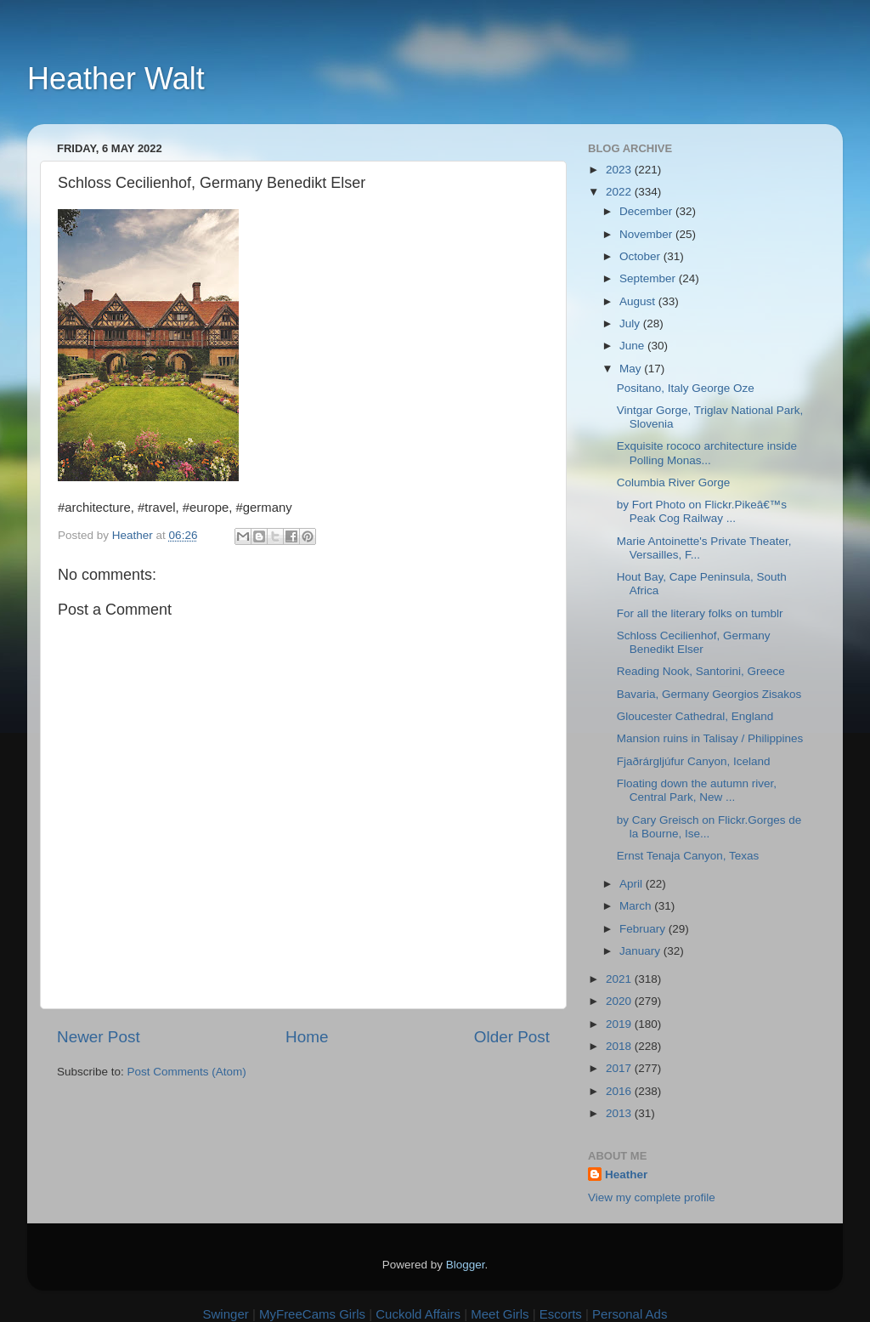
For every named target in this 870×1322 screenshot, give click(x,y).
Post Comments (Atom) (186, 1071)
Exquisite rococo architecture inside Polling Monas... (707, 453)
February (644, 928)
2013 (620, 1113)
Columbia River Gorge (674, 482)
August (638, 301)
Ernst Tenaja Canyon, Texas (688, 855)
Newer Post (98, 1037)
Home (306, 1037)
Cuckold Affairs (418, 1314)
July (631, 323)
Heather (626, 1174)
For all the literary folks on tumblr (700, 613)
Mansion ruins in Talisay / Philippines (710, 738)
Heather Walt (116, 78)
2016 (620, 1091)
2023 (620, 169)
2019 (620, 1024)
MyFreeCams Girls (312, 1314)
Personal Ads (629, 1314)
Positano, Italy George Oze (685, 388)
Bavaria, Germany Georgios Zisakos (709, 694)
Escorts (561, 1314)
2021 (620, 979)
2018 (620, 1046)
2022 (620, 191)
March (636, 905)
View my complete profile (651, 1197)
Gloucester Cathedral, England (695, 716)
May (631, 368)
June (633, 345)
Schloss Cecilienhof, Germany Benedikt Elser (694, 642)
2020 (620, 1001)
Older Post (512, 1037)
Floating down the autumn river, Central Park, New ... (697, 790)
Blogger (465, 1264)
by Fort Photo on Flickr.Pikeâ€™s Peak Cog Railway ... (702, 511)
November (647, 234)
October (641, 256)
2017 (620, 1068)
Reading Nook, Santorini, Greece (701, 671)
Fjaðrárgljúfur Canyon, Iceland (694, 761)
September (649, 278)
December (647, 211)
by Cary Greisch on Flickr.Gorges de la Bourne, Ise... (709, 827)
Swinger (226, 1314)
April (632, 883)
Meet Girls (499, 1314)
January (641, 951)
